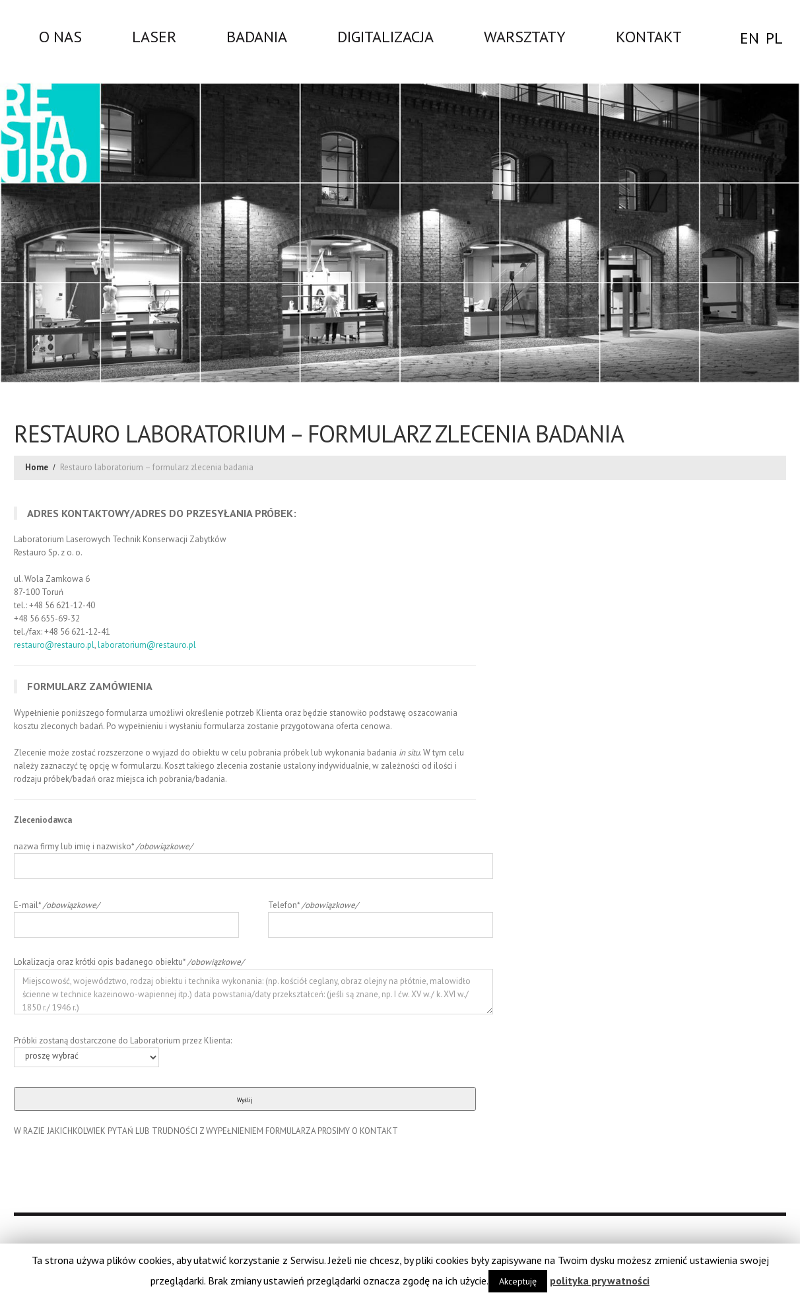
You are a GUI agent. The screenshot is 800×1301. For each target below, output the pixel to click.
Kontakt (649, 36)
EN (749, 38)
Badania (256, 36)
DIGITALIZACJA (385, 36)
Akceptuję (518, 1281)
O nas (60, 36)
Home (36, 467)
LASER (154, 36)
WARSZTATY (525, 36)
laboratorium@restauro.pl (147, 644)
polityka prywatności (600, 1280)
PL (774, 38)
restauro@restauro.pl (54, 644)
